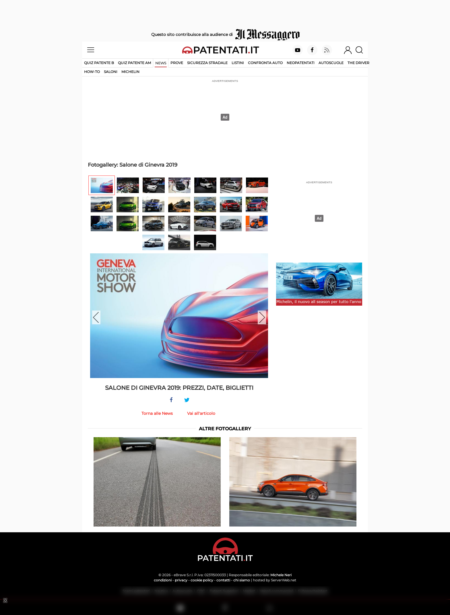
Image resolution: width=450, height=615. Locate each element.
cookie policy (202, 580)
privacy (181, 580)
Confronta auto (265, 63)
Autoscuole (331, 63)
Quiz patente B (99, 63)
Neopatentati (301, 63)
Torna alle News (157, 413)
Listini (238, 63)
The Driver (358, 63)
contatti (223, 580)
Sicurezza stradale (207, 63)
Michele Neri (281, 575)
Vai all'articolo (201, 413)
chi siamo (241, 580)
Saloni (110, 72)
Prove (176, 63)
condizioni (163, 580)
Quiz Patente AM (134, 63)
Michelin (130, 72)
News (160, 63)
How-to (92, 72)
